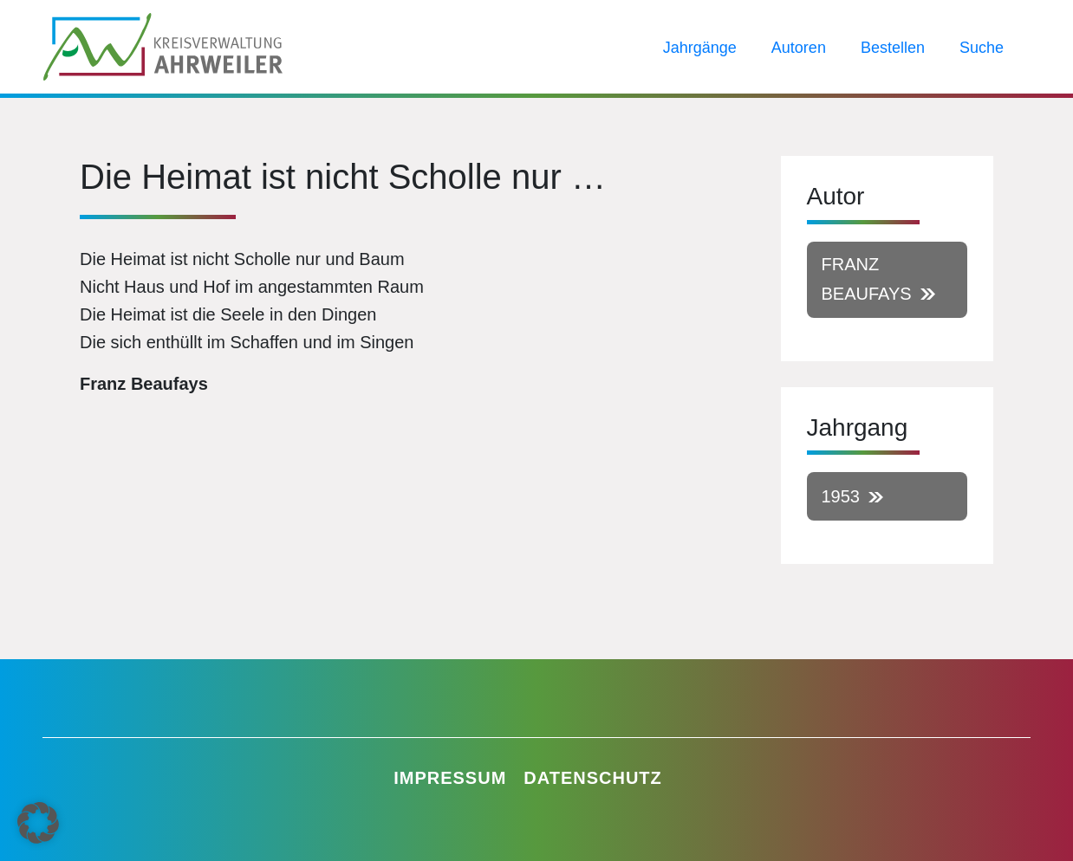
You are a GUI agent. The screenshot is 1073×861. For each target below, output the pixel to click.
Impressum (449, 777)
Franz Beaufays (867, 279)
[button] (38, 823)
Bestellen (893, 47)
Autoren (798, 47)
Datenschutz (592, 777)
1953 (841, 496)
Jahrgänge (700, 47)
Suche (981, 47)
